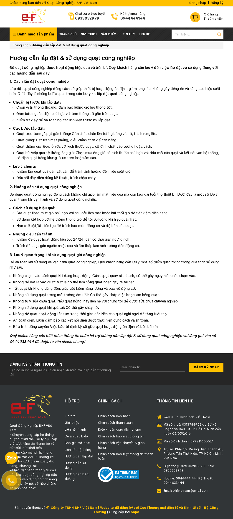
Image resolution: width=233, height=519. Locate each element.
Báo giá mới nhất (78, 443)
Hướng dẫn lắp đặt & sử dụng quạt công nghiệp (72, 58)
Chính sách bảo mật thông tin (121, 436)
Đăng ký (217, 3)
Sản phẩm (110, 34)
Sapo (135, 512)
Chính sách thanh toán (115, 423)
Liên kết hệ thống (78, 450)
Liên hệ (144, 34)
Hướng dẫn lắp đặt (79, 456)
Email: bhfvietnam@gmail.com (186, 491)
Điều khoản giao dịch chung (119, 429)
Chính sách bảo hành (114, 416)
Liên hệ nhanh (75, 429)
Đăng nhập (197, 3)
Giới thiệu (89, 34)
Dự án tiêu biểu (76, 436)
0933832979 (87, 18)
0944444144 (132, 18)
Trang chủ (68, 34)
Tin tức (129, 34)
